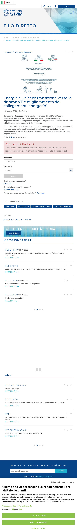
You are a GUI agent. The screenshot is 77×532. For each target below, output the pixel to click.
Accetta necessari (38, 522)
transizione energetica (63, 206)
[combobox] (8, 2)
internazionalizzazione (41, 206)
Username (8, 158)
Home (6, 38)
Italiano (6, 2)
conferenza (10, 206)
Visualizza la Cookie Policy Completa (17, 506)
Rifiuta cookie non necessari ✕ (62, 482)
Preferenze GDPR (38, 528)
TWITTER (18, 220)
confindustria (23, 206)
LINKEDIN (28, 220)
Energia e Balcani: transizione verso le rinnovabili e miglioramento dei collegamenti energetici (37, 40)
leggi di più (12, 256)
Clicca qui (7, 183)
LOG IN (66, 6)
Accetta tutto (39, 516)
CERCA (47, 6)
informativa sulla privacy (45, 476)
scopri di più (13, 233)
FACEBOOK (8, 220)
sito (12, 137)
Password (8, 166)
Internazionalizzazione (31, 38)
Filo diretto (15, 38)
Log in (13, 176)
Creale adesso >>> (11, 189)
